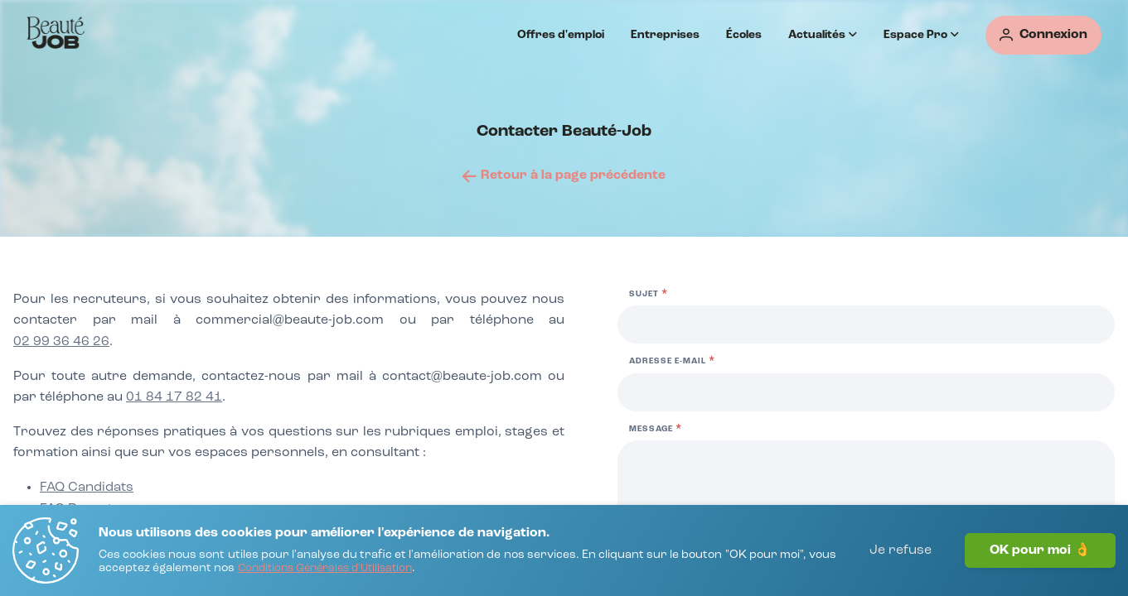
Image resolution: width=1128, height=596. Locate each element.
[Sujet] (866, 324)
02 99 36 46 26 (61, 341)
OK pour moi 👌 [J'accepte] (1040, 550)
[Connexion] (1043, 35)
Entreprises (665, 35)
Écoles (744, 35)
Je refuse (900, 550)
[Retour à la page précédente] (564, 175)
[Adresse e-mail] (866, 392)
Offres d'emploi (560, 35)
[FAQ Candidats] (86, 488)
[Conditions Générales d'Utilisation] (325, 569)
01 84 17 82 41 (174, 397)
